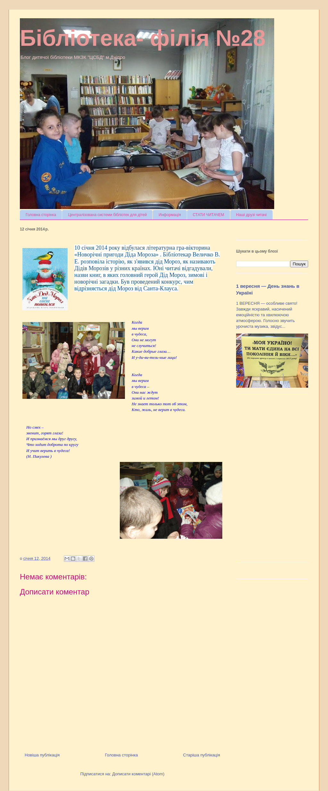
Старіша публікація (201, 755)
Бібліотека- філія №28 (143, 38)
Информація (170, 215)
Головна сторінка (41, 215)
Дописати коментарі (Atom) (138, 773)
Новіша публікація (42, 755)
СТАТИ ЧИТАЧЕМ (208, 215)
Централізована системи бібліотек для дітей (107, 215)
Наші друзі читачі (251, 215)
